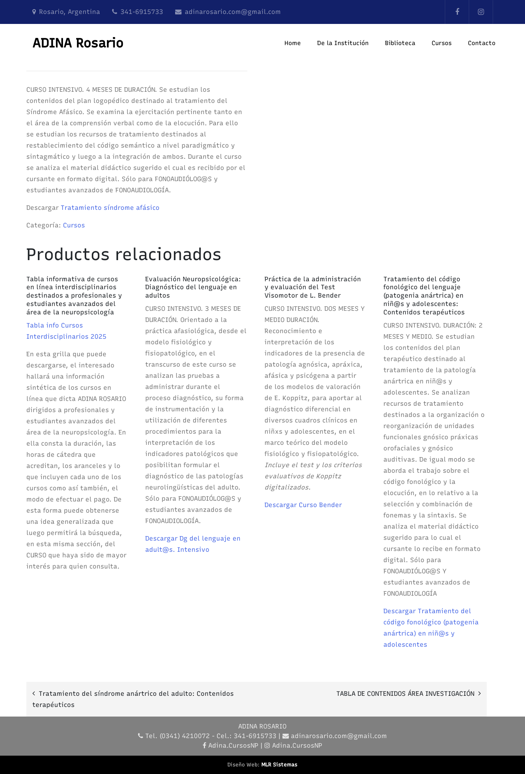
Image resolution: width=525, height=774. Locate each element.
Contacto (481, 43)
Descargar (162, 538)
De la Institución (343, 43)
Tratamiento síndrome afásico (110, 207)
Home (292, 43)
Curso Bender (320, 505)
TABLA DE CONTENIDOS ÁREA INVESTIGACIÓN (405, 693)
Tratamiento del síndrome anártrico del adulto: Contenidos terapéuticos (133, 699)
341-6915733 (141, 12)
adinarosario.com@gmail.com (233, 12)
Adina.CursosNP (233, 745)
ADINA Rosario (77, 43)
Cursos (442, 43)
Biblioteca (400, 43)
